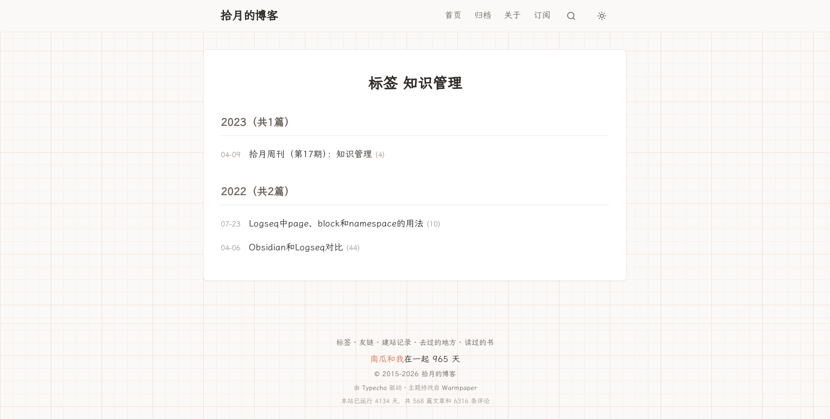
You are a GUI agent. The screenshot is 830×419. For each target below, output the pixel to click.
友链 (366, 342)
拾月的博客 (249, 15)
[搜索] (571, 16)
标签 (343, 342)
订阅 (542, 15)
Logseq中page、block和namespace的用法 (336, 223)
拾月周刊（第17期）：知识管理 (310, 154)
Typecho (374, 387)
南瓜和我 (387, 359)
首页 (453, 15)
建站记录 (396, 342)
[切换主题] (602, 16)
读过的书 (479, 342)
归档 (482, 15)
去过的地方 (437, 342)
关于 (512, 15)
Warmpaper (459, 387)
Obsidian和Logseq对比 (296, 247)
